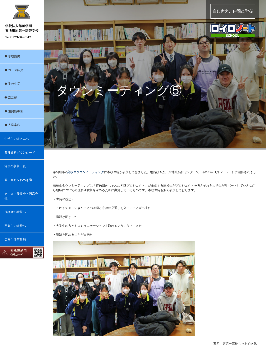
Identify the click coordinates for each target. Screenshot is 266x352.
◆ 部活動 (10, 97)
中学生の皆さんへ (16, 139)
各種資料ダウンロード (19, 152)
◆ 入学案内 (12, 125)
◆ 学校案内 (12, 56)
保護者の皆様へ (15, 212)
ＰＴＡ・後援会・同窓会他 (21, 196)
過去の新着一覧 (15, 166)
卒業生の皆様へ (15, 226)
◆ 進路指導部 (13, 111)
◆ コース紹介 (13, 70)
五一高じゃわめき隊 (18, 180)
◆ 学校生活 (12, 84)
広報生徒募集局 (15, 239)
